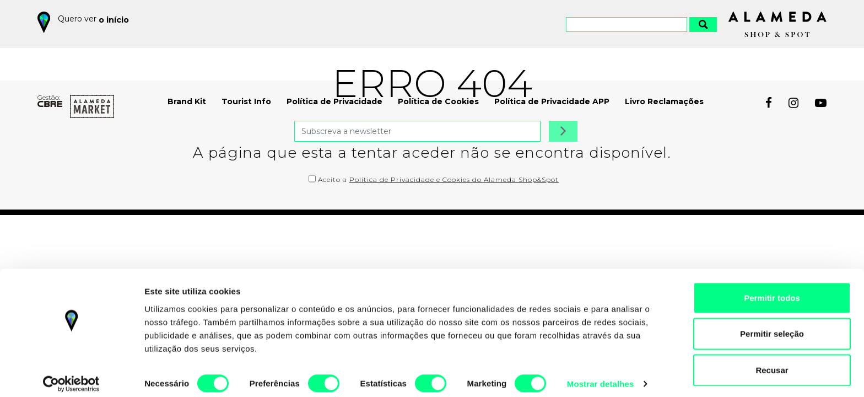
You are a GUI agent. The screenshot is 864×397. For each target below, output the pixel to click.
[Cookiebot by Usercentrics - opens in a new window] (71, 375)
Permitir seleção (772, 325)
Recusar (771, 361)
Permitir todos (772, 288)
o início (115, 19)
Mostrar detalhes (600, 375)
